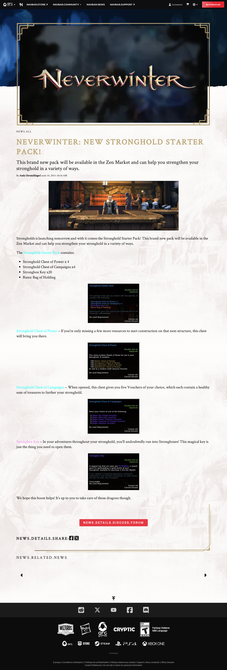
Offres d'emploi (167, 662)
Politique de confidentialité (96, 662)
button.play (213, 4)
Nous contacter (152, 662)
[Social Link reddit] (81, 610)
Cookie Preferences (93, 665)
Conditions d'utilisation (73, 662)
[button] (9, 4)
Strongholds (25, 238)
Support (140, 662)
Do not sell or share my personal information (122, 665)
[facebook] (71, 538)
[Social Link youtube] (113, 610)
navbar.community (67, 4)
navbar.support (122, 4)
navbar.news (96, 4)
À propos (57, 662)
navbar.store (37, 4)
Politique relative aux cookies (122, 662)
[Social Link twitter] (97, 610)
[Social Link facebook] (130, 610)
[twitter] (76, 538)
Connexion (175, 4)
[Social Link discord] (146, 610)
